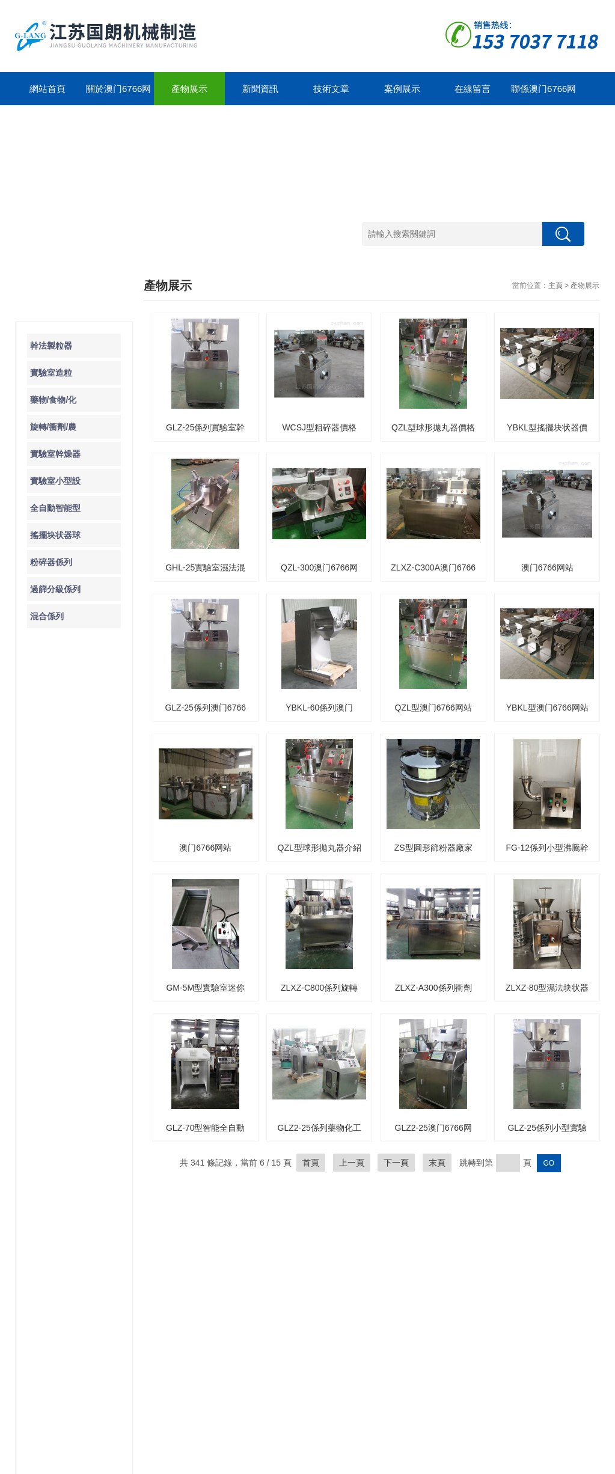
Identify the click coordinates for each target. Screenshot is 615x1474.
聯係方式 (289, 1356)
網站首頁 (47, 89)
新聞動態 (127, 1231)
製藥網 (543, 1462)
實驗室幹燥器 (55, 454)
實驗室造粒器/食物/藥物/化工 (67, 1249)
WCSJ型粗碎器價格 (319, 427)
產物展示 (189, 89)
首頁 (310, 1162)
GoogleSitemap (236, 1462)
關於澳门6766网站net (118, 94)
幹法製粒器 (51, 345)
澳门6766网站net (58, 1462)
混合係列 (47, 616)
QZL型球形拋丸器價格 (433, 427)
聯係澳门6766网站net (543, 94)
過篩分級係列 (55, 589)
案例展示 (402, 89)
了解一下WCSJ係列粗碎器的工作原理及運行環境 (80, 883)
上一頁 (351, 1162)
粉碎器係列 (51, 562)
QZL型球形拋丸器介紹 (319, 847)
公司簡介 (208, 1245)
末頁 (437, 1162)
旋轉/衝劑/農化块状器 (67, 1285)
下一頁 (396, 1162)
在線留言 (472, 89)
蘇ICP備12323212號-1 (172, 1462)
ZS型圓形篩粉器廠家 (433, 847)
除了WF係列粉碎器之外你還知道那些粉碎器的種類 (80, 908)
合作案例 (289, 1231)
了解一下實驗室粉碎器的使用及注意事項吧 (80, 859)
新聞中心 (133, 1209)
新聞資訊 (260, 89)
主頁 (555, 285)
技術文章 (331, 89)
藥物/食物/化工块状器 (67, 1267)
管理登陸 (569, 1462)
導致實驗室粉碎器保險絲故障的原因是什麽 (80, 834)
